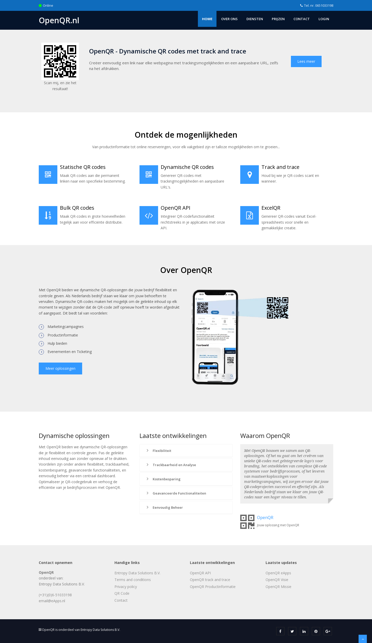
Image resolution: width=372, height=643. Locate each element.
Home (207, 19)
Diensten (254, 19)
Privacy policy (125, 586)
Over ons (229, 19)
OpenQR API (200, 572)
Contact (301, 19)
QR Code (121, 593)
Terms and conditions (132, 579)
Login (324, 19)
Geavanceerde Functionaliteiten (175, 493)
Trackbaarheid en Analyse (170, 464)
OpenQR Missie (278, 586)
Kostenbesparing (163, 479)
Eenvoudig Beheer (164, 507)
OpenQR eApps (278, 572)
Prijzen (278, 19)
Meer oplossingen (60, 368)
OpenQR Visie (277, 579)
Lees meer (306, 61)
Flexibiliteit (158, 450)
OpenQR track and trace (210, 579)
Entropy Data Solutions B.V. (137, 572)
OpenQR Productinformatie (213, 586)
